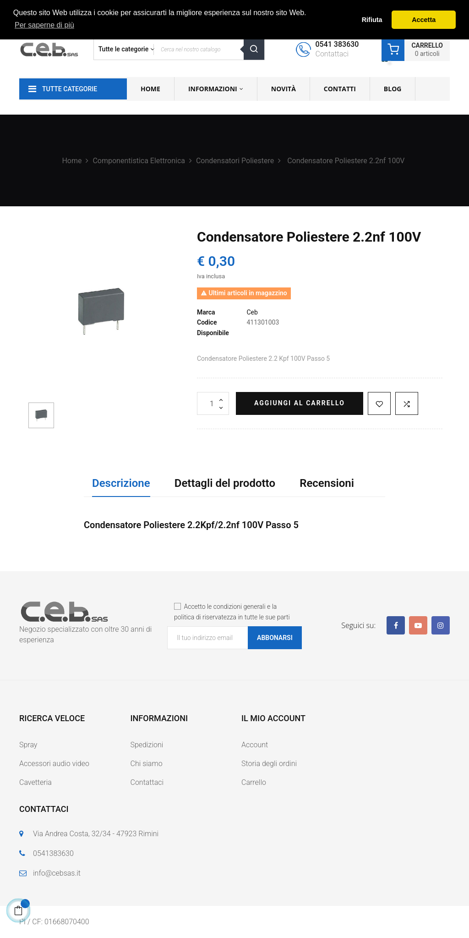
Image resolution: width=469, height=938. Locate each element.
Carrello (253, 782)
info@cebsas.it (57, 873)
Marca (206, 312)
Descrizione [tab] (121, 483)
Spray (28, 744)
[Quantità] (213, 403)
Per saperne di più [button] (44, 25)
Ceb (251, 312)
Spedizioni (147, 744)
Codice (207, 322)
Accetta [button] (424, 19)
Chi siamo (147, 763)
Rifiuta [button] (372, 19)
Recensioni (327, 483)
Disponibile (213, 333)
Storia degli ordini (269, 763)
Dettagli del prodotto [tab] (225, 483)
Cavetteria (35, 782)
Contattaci (147, 782)
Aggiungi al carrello (299, 403)
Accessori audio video (54, 763)
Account (254, 744)
